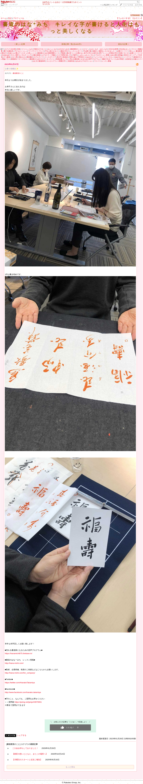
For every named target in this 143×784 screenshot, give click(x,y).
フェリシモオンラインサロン (103, 57)
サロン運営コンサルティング (21, 55)
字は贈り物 (87, 51)
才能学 (74, 55)
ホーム (3, 18)
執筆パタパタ (124, 53)
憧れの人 (22, 57)
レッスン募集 (106, 61)
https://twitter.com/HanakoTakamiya (20, 683)
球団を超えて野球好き (77, 57)
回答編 (120, 55)
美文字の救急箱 (62, 57)
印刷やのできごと (40, 49)
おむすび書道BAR (39, 61)
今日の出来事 (113, 49)
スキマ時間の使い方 (64, 55)
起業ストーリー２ (136, 53)
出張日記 (129, 59)
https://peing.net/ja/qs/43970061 (28, 702)
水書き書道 (36, 55)
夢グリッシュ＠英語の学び (108, 53)
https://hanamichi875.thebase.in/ (18, 653)
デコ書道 (7, 57)
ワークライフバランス (36, 51)
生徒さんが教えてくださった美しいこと (22, 53)
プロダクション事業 (102, 55)
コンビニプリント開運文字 (56, 61)
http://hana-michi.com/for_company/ (20, 673)
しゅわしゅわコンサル (86, 55)
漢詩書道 (29, 57)
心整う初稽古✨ (11, 69)
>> (108, 5)
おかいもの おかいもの (98, 49)
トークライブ (128, 57)
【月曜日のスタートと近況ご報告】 (27, 760)
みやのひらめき (63, 49)
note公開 (113, 55)
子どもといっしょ (20, 51)
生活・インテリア (11, 5)
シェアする (21, 735)
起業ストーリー (122, 51)
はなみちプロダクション (84, 61)
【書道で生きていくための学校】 (112, 59)
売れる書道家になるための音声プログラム (85, 59)
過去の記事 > (123, 44)
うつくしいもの (26, 49)
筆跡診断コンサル (62, 59)
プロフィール (18, 18)
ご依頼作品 (70, 61)
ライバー (97, 61)
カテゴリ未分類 (10, 49)
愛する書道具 (8, 51)
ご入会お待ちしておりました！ (25, 748)
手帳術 (63, 53)
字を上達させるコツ (52, 51)
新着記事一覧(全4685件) (71, 44)
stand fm (89, 57)
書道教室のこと (75, 49)
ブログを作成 (128, 5)
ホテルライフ (38, 57)
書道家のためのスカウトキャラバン (42, 59)
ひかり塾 (14, 57)
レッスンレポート (76, 51)
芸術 (18, 49)
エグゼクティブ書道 (48, 55)
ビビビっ (86, 49)
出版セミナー (138, 59)
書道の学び (64, 51)
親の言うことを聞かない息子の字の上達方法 (82, 53)
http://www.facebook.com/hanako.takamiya (23, 692)
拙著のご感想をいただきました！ (104, 51)
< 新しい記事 (19, 44)
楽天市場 (138, 5)
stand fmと (118, 57)
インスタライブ (50, 57)
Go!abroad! (5, 55)
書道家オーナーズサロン (19, 59)
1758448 (135, 15)
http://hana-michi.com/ (14, 663)
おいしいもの (52, 49)
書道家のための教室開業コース (48, 53)
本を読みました (124, 49)
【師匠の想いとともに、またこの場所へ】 (30, 754)
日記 (10, 18)
